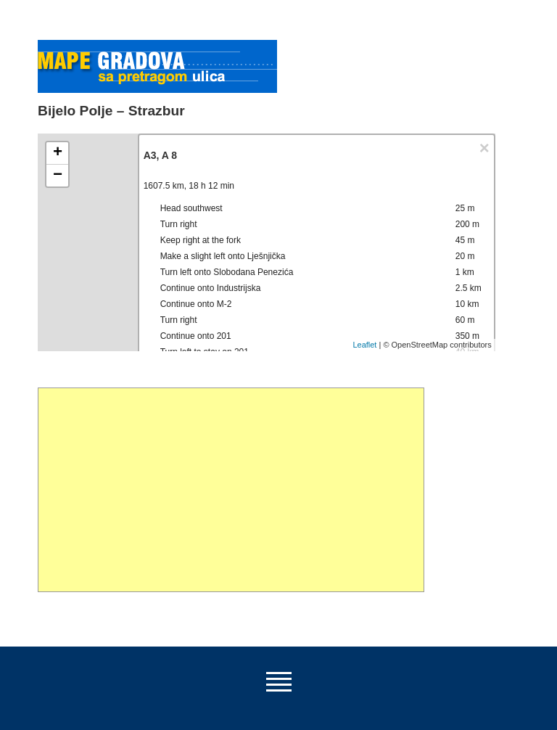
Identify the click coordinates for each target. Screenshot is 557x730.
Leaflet (364, 344)
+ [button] (57, 153)
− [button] (57, 175)
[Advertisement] (231, 489)
